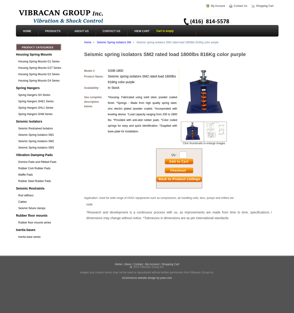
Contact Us (240, 6)
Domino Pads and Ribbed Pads (37, 162)
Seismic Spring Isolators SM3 (36, 147)
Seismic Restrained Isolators (35, 128)
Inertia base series (29, 237)
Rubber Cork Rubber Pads (34, 168)
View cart (142, 31)
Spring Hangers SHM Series (35, 114)
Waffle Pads (25, 174)
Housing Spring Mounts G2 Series (38, 74)
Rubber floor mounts (31, 215)
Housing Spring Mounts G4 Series (38, 80)
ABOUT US (81, 31)
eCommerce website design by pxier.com (147, 278)
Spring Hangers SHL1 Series (35, 107)
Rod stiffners (26, 195)
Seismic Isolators (29, 121)
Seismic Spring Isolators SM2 (36, 141)
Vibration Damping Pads (34, 155)
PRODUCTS (52, 31)
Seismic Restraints (30, 188)
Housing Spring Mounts (34, 54)
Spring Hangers (28, 88)
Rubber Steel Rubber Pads (34, 181)
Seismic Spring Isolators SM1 (36, 134)
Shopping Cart (264, 6)
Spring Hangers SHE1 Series (36, 101)
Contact (138, 264)
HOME (27, 31)
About (127, 264)
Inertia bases (26, 230)
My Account (218, 6)
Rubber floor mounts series (34, 222)
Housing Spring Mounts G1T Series (39, 67)
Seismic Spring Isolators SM (114, 42)
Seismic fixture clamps (31, 208)
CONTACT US (111, 31)
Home (87, 42)
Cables (22, 201)
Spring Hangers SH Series (34, 95)
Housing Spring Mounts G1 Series (38, 61)
